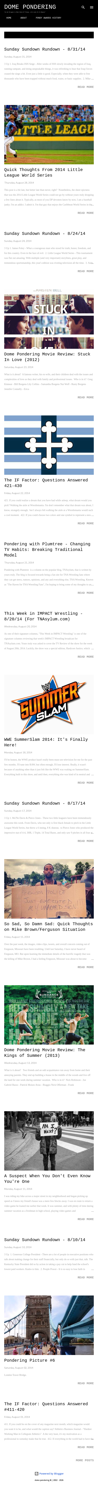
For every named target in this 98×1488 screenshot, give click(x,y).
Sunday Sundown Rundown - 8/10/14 (44, 1240)
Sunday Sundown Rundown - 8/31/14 (44, 49)
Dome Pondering (30, 7)
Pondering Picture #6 (29, 1360)
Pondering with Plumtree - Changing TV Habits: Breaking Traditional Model (47, 550)
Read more (86, 87)
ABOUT (21, 18)
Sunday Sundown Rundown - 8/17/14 (44, 803)
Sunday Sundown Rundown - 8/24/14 (44, 233)
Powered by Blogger (49, 1473)
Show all (85, 35)
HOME (6, 18)
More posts (85, 1460)
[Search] (83, 6)
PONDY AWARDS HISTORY (46, 18)
